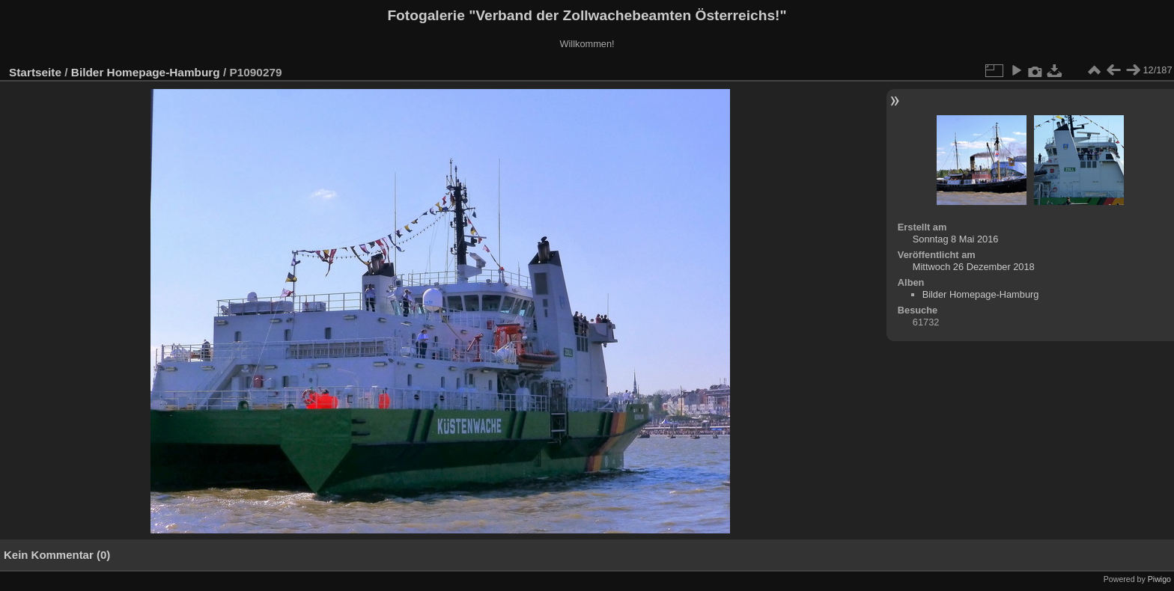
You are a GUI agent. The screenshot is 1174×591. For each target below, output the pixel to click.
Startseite (35, 72)
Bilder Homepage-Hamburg (145, 72)
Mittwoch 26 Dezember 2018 (974, 266)
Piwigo (1159, 579)
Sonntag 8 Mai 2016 (956, 239)
